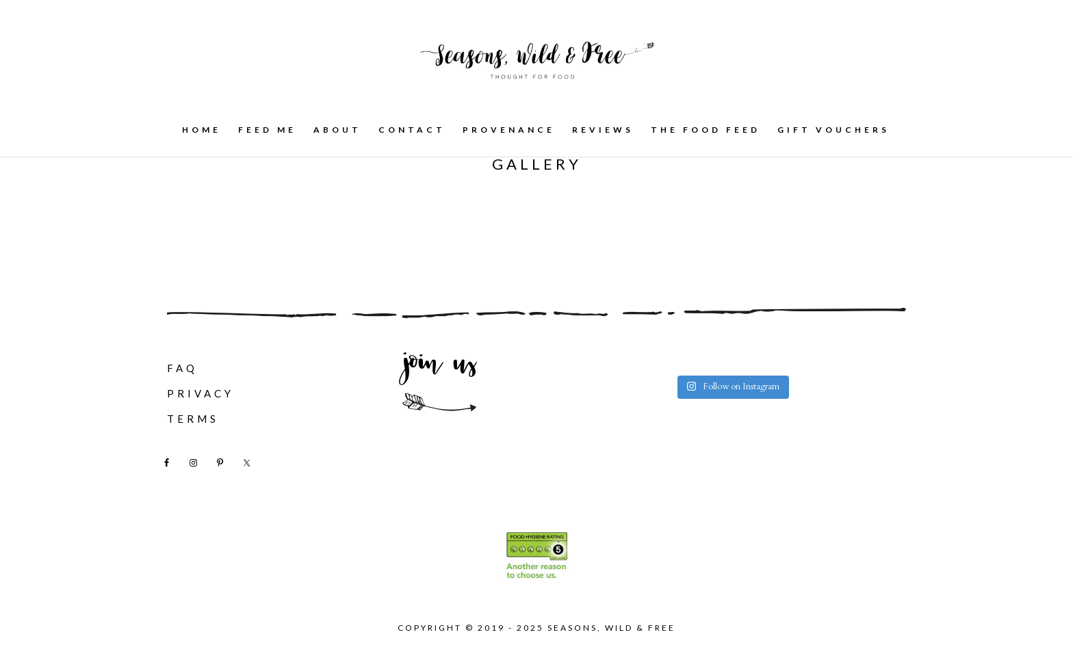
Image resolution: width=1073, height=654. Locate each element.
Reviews (603, 130)
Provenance (509, 130)
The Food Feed (705, 130)
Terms (193, 419)
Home (201, 130)
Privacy (200, 393)
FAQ (182, 368)
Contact (411, 130)
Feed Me (267, 130)
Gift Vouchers (833, 130)
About (337, 130)
